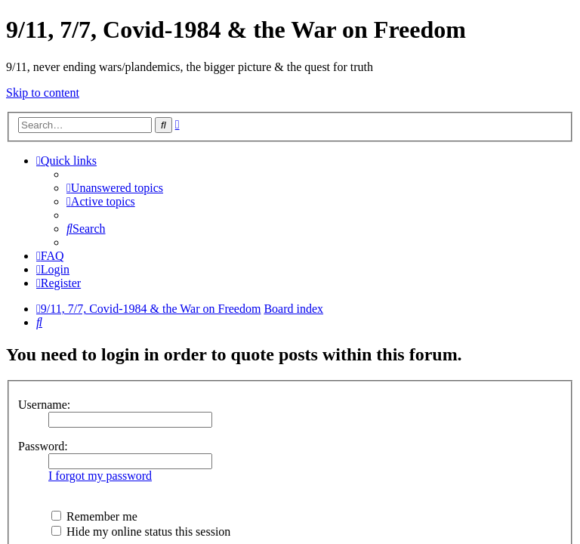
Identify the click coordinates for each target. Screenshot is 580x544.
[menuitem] (112, 187)
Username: (44, 404)
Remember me (94, 516)
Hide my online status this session (140, 531)
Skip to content (42, 92)
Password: (43, 446)
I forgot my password (100, 475)
